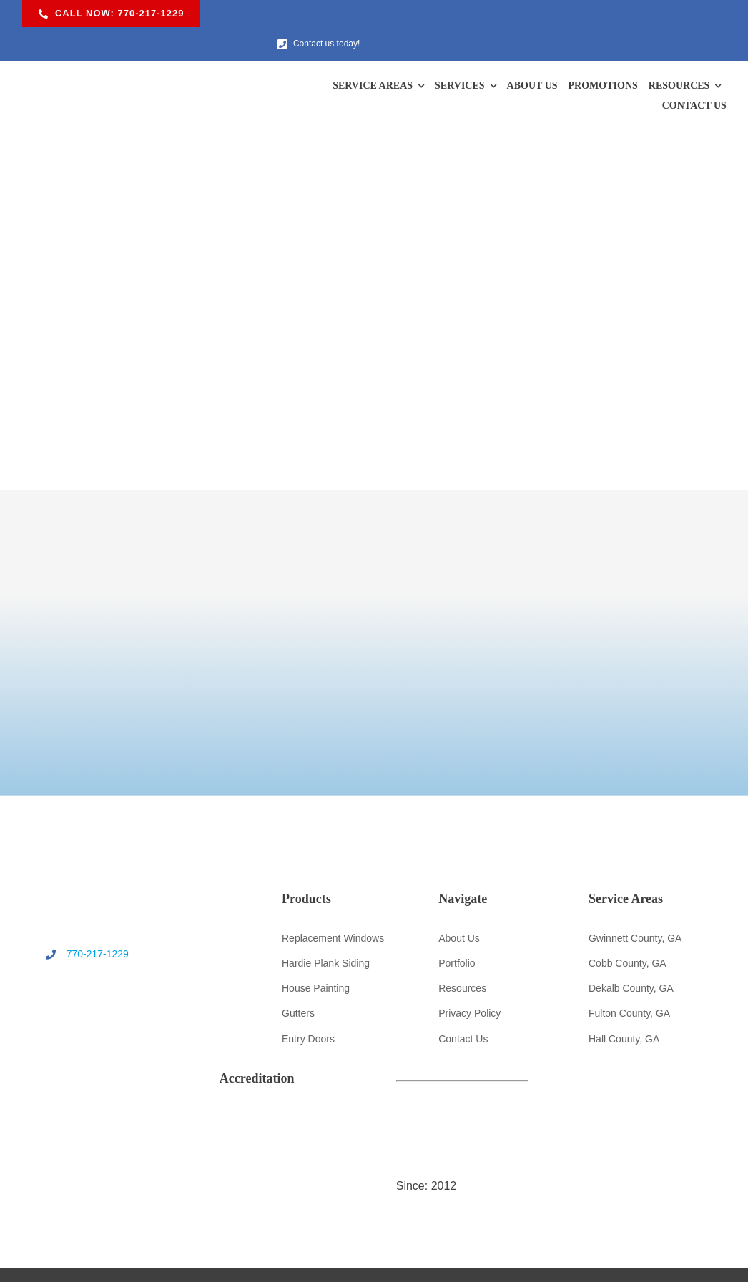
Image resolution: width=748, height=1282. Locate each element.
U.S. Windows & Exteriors (357, 1258)
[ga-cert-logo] (656, 958)
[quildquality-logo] (373, 1093)
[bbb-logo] (656, 909)
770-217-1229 (84, 926)
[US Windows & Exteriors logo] (107, 48)
